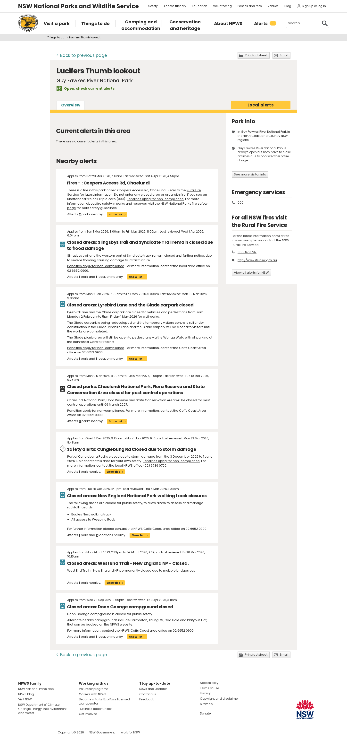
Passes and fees (250, 6)
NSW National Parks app (36, 689)
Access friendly (175, 6)
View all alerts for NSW (251, 272)
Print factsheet (256, 55)
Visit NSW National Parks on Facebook (22, 732)
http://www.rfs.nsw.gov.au (257, 260)
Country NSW (278, 136)
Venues (273, 6)
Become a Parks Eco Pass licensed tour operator (104, 701)
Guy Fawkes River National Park (264, 132)
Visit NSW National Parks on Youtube (43, 732)
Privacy (205, 693)
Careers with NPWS (92, 694)
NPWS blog (26, 694)
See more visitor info (250, 174)
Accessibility (209, 683)
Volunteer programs (93, 689)
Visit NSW (25, 699)
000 (240, 202)
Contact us (147, 694)
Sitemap (206, 704)
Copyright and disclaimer (219, 698)
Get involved (88, 714)
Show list (115, 214)
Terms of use (209, 688)
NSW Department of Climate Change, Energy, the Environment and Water (42, 709)
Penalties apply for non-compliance (155, 199)
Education (199, 6)
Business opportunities (95, 709)
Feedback (146, 699)
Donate (205, 713)
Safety (153, 6)
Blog (287, 6)
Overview (70, 105)
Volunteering (222, 6)
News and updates (153, 689)
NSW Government (102, 732)
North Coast (252, 136)
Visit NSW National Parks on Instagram (33, 732)
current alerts (101, 88)
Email (284, 55)
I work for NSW (130, 732)
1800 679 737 (247, 252)
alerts (261, 105)
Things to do (55, 37)
